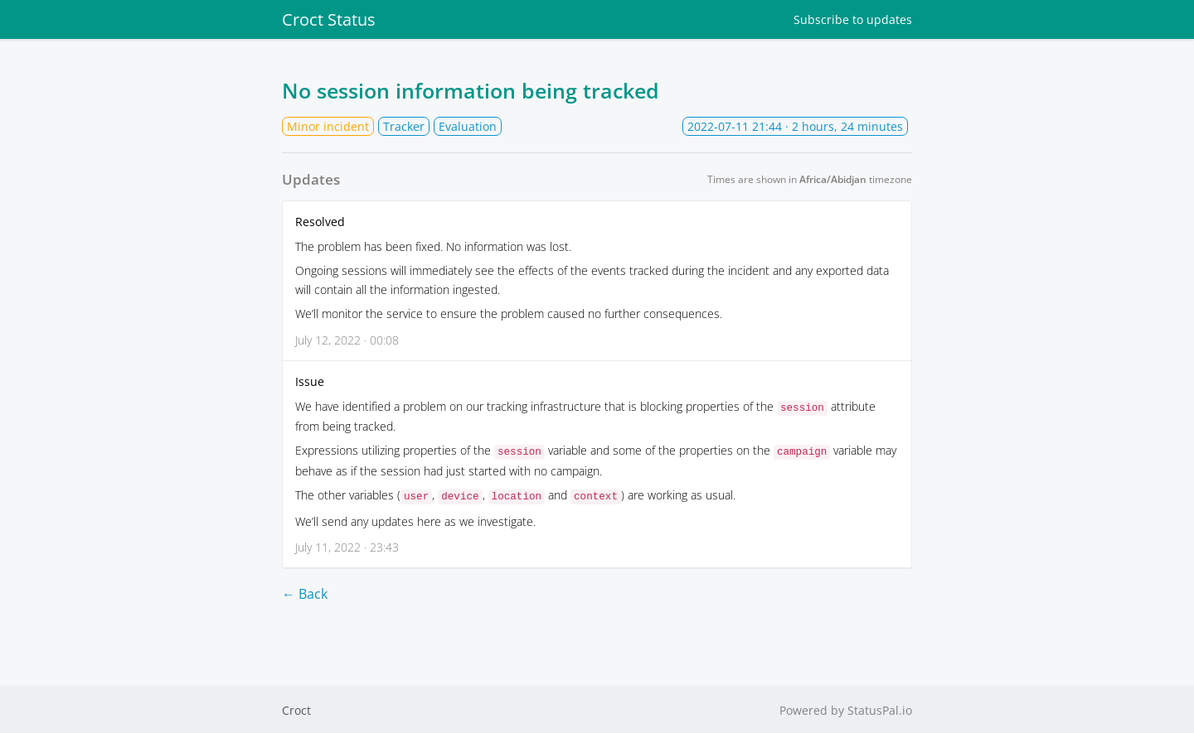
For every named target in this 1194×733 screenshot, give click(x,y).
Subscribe (853, 19)
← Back (305, 591)
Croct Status (329, 19)
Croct (296, 708)
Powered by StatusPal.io (845, 708)
